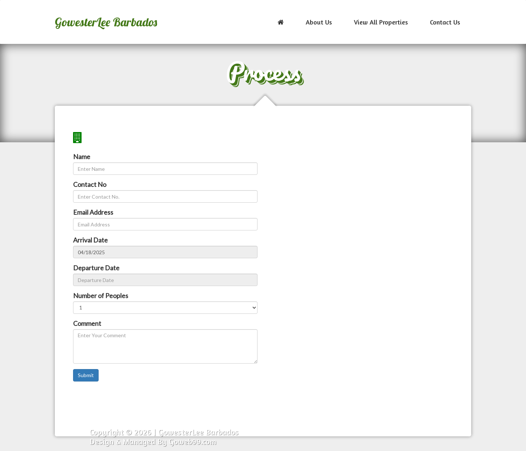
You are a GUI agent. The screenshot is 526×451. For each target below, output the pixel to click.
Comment (87, 323)
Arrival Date (90, 240)
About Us (319, 22)
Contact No (89, 184)
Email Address (93, 212)
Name (81, 157)
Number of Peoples (100, 296)
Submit (86, 375)
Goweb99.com (192, 441)
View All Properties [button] (381, 22)
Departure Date (96, 268)
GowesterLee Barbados (106, 22)
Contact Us (445, 22)
